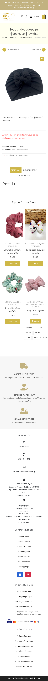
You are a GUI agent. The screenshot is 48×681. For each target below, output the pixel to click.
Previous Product (13, 50)
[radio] (29, 328)
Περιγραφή (15, 170)
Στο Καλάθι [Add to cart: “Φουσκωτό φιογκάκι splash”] (35, 263)
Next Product (36, 50)
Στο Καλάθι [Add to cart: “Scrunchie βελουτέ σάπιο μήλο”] (13, 263)
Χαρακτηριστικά (30, 170)
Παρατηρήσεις (24, 176)
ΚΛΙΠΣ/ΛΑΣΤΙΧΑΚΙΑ (38, 245)
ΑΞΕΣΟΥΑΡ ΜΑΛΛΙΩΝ (23, 38)
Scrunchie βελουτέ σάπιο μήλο (12, 251)
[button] (15, 155)
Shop (11, 38)
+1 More (43, 337)
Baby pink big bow (35, 310)
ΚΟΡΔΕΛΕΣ (30, 304)
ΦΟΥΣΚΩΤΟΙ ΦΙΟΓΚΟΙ (38, 305)
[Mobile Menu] (33, 16)
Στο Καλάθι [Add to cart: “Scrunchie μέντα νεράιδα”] (13, 322)
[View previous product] (4, 50)
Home (4, 38)
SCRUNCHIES (12, 246)
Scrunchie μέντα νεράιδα (12, 310)
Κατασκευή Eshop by (24, 678)
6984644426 (30, 5)
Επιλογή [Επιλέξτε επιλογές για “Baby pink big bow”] (35, 321)
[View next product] (44, 50)
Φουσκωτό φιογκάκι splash (35, 251)
